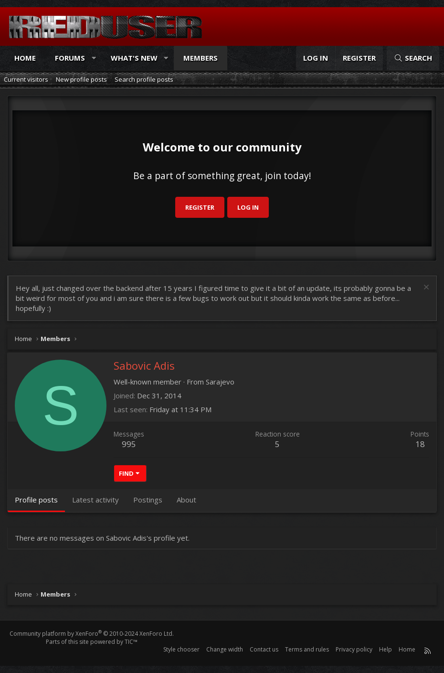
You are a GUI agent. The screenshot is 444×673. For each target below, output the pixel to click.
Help (385, 649)
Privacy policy (354, 649)
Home (25, 58)
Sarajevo (220, 381)
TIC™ (131, 642)
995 (129, 443)
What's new (134, 58)
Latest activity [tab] (95, 499)
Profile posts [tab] (36, 499)
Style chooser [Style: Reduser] (181, 649)
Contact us (264, 649)
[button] (93, 58)
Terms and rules (307, 649)
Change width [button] (224, 649)
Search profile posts (144, 79)
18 (420, 443)
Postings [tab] (147, 499)
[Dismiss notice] (425, 288)
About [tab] (186, 499)
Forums (70, 58)
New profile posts (81, 79)
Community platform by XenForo (92, 634)
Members (200, 58)
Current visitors (26, 79)
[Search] (413, 58)
